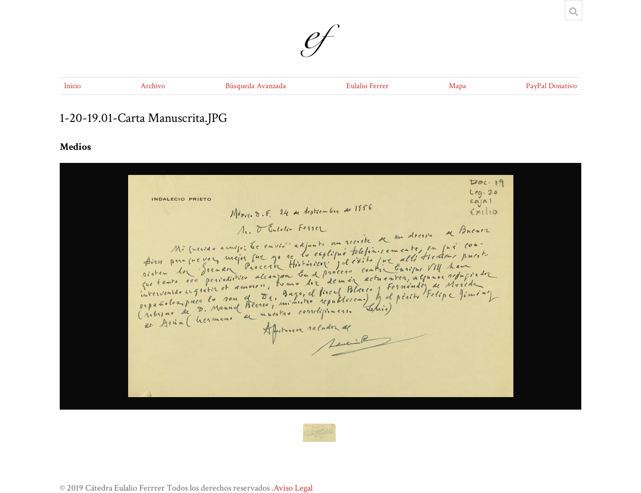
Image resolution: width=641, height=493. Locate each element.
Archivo (153, 86)
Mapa (457, 86)
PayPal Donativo (551, 86)
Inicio (72, 86)
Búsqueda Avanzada (255, 86)
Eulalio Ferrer (367, 86)
